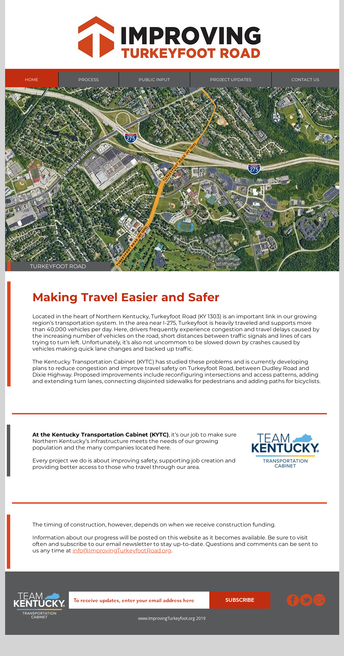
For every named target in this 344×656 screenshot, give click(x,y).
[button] (58, 266)
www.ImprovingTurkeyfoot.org (166, 618)
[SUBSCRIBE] (239, 600)
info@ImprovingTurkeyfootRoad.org (122, 550)
